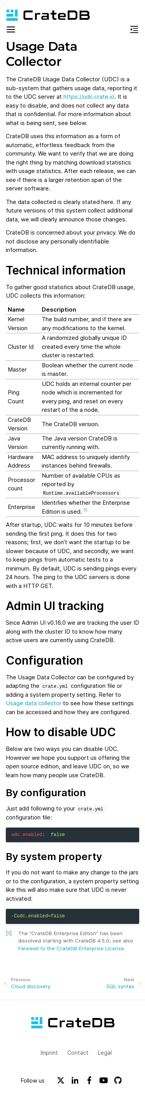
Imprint (49, 1052)
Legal (105, 1052)
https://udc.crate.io (88, 96)
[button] (11, 30)
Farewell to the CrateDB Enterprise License (71, 948)
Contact (78, 1052)
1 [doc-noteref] (85, 510)
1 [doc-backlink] (9, 933)
